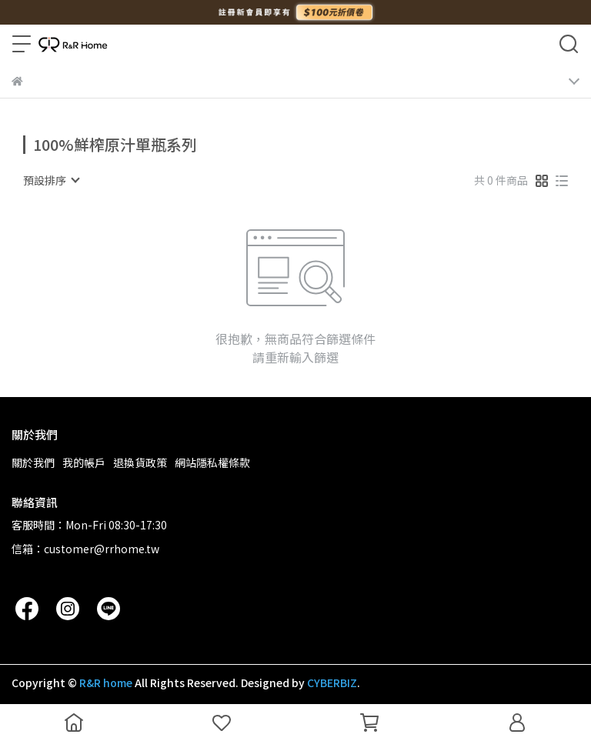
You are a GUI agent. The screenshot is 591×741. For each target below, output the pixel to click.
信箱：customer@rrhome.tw (85, 548)
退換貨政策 (140, 462)
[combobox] (50, 180)
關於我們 (33, 462)
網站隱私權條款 (212, 462)
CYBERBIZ (332, 682)
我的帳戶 (83, 462)
